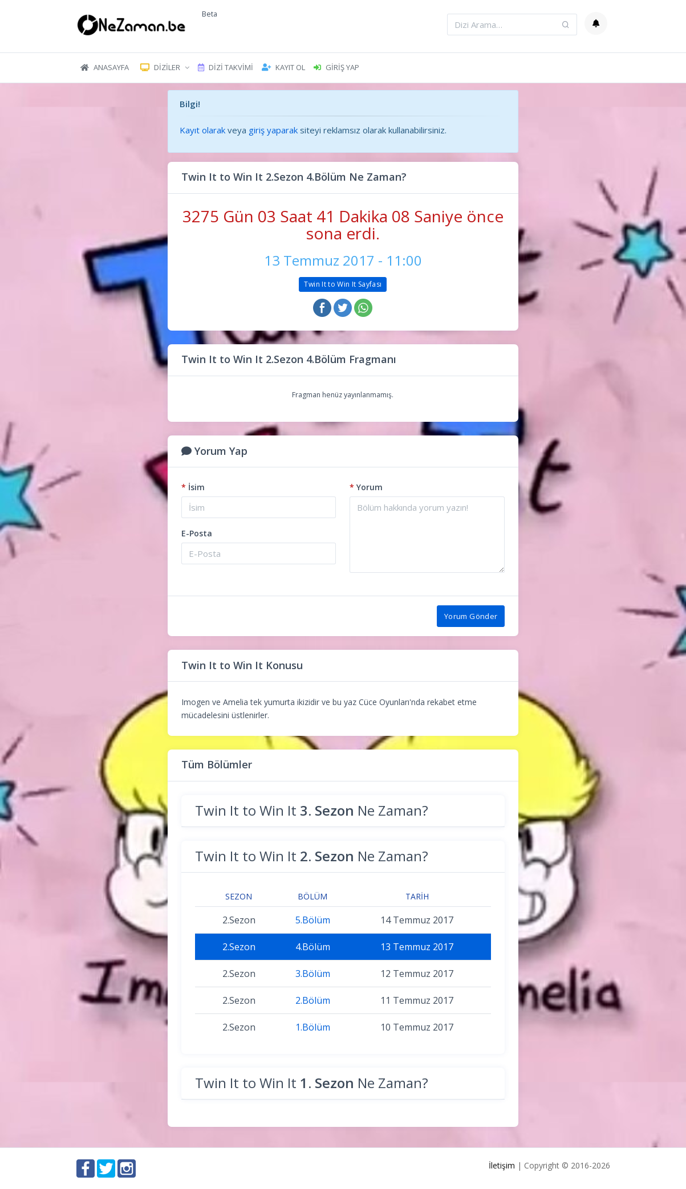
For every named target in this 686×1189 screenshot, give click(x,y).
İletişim (502, 1165)
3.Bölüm (312, 973)
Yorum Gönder (471, 616)
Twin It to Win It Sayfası (342, 284)
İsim (193, 487)
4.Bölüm (312, 946)
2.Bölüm (312, 1000)
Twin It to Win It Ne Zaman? (311, 810)
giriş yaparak (273, 130)
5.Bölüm (312, 920)
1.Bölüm (312, 1027)
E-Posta (196, 533)
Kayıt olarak (202, 130)
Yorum (366, 487)
